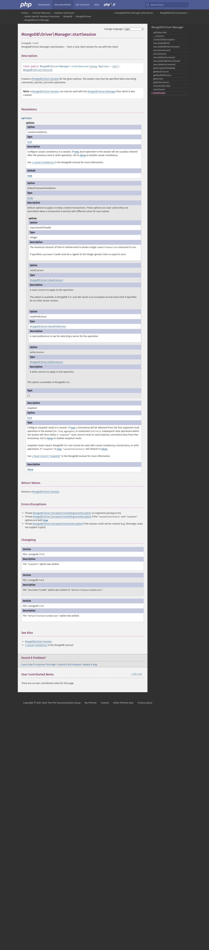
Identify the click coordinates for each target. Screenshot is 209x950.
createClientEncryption (164, 39)
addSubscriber (160, 32)
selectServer (159, 89)
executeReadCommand (164, 57)
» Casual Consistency (43, 162)
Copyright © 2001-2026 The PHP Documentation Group (52, 702)
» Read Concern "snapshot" (46, 456)
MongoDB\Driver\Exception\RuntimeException (58, 523)
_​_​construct (158, 36)
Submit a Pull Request (69, 664)
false (83, 155)
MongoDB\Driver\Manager (36, 20)
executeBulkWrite (161, 43)
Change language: (113, 29)
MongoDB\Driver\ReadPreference (48, 326)
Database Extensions (64, 13)
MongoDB (67, 16)
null (115, 66)
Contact (105, 702)
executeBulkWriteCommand (166, 47)
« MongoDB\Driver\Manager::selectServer (133, 13)
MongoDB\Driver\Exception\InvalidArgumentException (62, 513)
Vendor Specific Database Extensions (42, 16)
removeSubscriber (161, 86)
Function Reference (41, 13)
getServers (158, 79)
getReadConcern (161, 71)
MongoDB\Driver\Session (38, 70)
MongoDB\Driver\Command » (174, 13)
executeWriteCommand (164, 64)
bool (29, 141)
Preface (25, 13)
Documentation (62, 4)
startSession (159, 93)
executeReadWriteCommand (166, 61)
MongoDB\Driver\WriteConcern (46, 362)
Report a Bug (90, 664)
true (76, 152)
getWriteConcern (161, 82)
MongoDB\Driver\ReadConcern (46, 280)
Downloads (44, 4)
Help (96, 4)
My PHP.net (91, 702)
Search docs (155, 5)
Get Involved (82, 4)
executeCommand (161, 50)
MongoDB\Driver (83, 16)
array (94, 66)
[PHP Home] (26, 4)
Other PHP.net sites (123, 702)
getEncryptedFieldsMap (164, 68)
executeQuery (159, 54)
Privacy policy (145, 702)
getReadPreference (162, 75)
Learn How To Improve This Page (38, 664)
